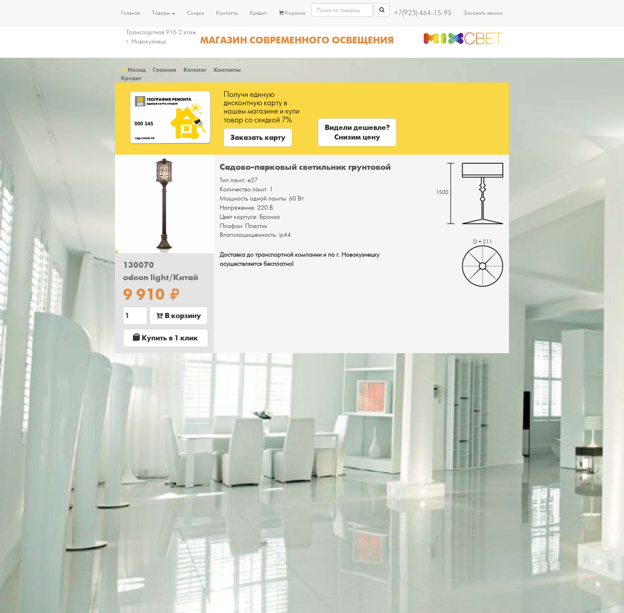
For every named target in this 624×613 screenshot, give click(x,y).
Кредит (258, 13)
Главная (130, 13)
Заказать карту (257, 137)
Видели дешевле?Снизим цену (357, 132)
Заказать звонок (483, 13)
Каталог (195, 70)
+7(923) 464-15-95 (423, 13)
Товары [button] (163, 13)
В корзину (178, 316)
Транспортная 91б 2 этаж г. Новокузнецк (161, 37)
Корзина (292, 13)
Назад (133, 70)
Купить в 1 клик (165, 338)
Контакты (227, 13)
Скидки (195, 13)
